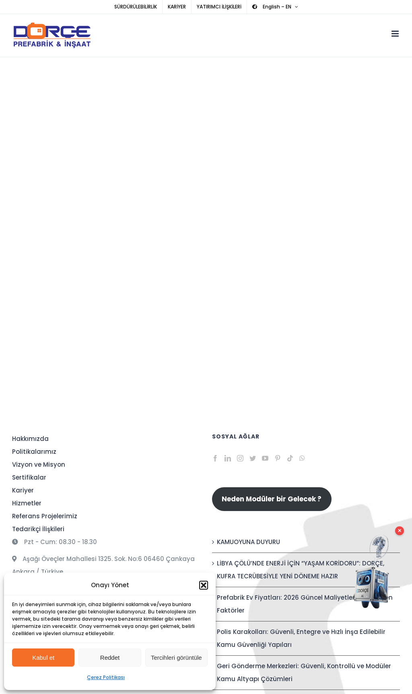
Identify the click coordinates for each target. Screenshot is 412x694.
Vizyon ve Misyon (38, 464)
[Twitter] (252, 458)
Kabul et (43, 657)
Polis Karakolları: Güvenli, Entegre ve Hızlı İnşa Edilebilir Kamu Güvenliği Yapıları (301, 638)
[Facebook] (215, 458)
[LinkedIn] (228, 458)
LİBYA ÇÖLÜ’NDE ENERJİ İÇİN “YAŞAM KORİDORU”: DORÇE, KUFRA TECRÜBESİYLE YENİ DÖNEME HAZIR (300, 569)
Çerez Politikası (106, 677)
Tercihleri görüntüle (176, 657)
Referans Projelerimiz (44, 516)
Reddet (109, 657)
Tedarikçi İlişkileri (38, 529)
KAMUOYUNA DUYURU (248, 542)
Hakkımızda (30, 438)
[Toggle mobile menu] (395, 33)
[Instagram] (240, 458)
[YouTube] (265, 458)
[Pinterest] (277, 458)
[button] (204, 585)
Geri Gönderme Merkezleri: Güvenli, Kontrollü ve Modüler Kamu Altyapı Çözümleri (304, 672)
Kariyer (23, 490)
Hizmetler (26, 503)
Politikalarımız (34, 451)
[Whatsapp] (302, 458)
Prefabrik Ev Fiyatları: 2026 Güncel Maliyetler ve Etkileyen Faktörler (305, 604)
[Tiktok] (290, 458)
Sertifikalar (29, 477)
